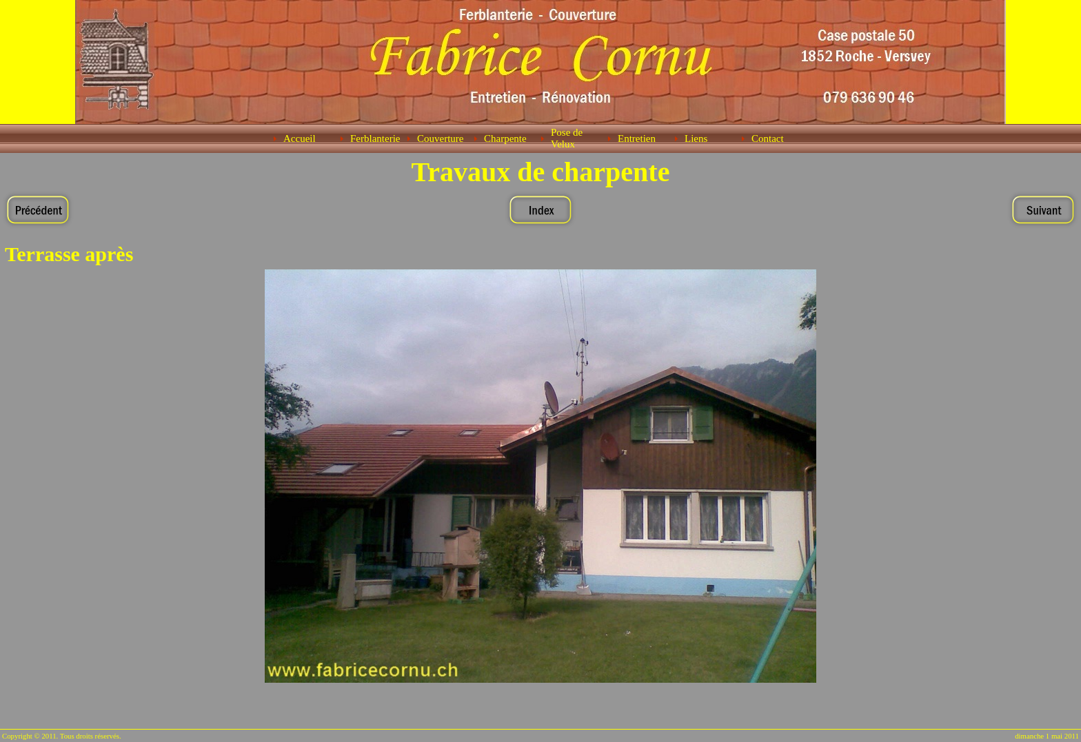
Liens (696, 138)
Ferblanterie (375, 138)
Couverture (440, 138)
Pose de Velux (567, 138)
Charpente (505, 138)
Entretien (637, 138)
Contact (767, 138)
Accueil (299, 138)
